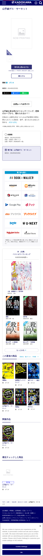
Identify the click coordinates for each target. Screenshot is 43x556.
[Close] (40, 525)
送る (25, 93)
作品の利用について (23, 515)
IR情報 (11, 510)
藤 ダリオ (10, 83)
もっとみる (20, 350)
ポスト (8, 93)
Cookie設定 (5, 520)
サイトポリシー (32, 518)
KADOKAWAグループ (9, 515)
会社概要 (5, 510)
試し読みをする (22, 67)
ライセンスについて (8, 513)
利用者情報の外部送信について (20, 520)
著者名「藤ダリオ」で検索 (28, 357)
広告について (26, 510)
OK (21, 552)
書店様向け (19, 513)
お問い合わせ (6, 518)
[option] (8, 437)
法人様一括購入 (30, 513)
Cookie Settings (21, 546)
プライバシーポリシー (19, 518)
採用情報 (18, 510)
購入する (21, 76)
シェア (16, 93)
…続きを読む (12, 122)
